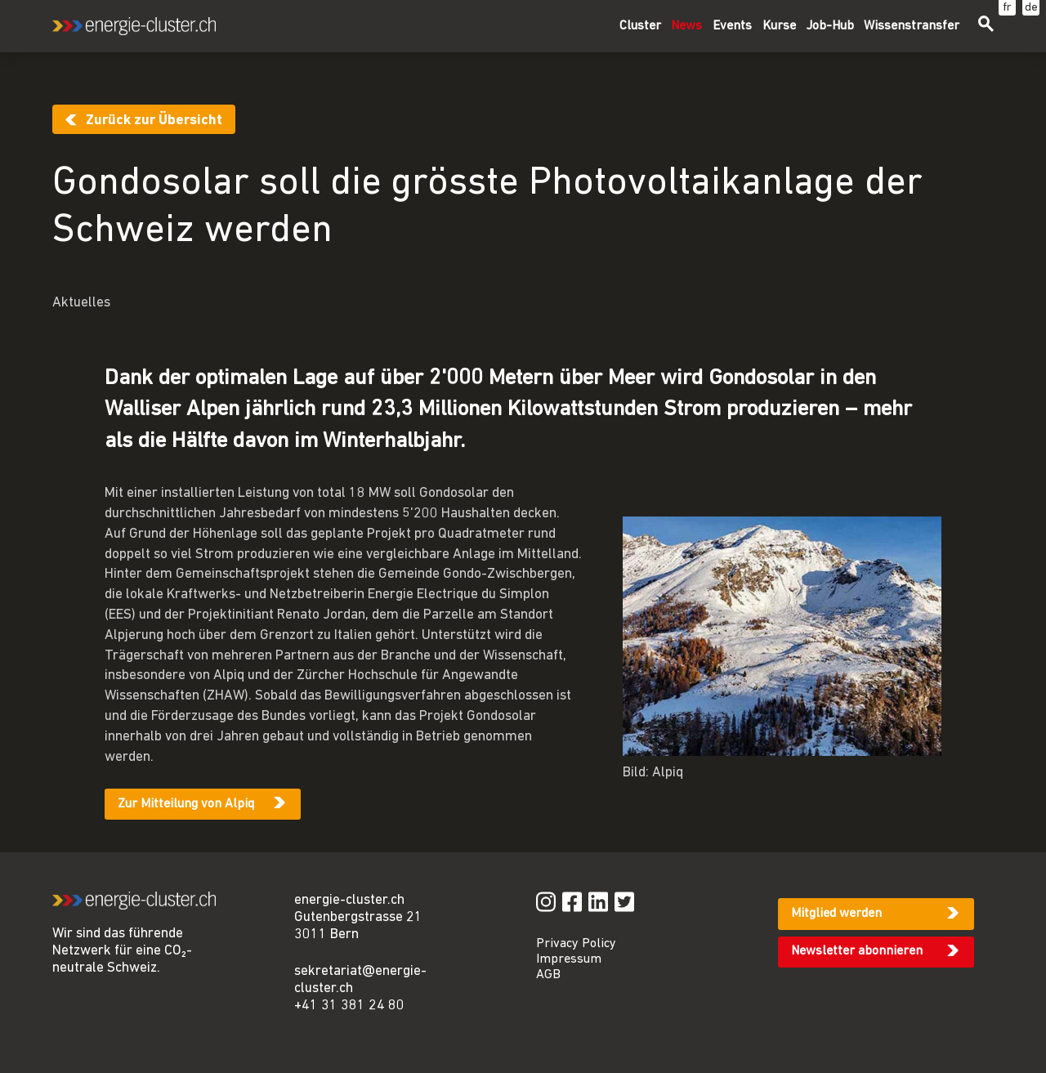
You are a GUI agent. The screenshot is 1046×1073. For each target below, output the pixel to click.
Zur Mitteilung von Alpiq (186, 804)
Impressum (568, 959)
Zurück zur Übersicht (154, 120)
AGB (548, 974)
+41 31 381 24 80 (349, 1006)
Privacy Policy (576, 943)
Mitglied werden (836, 913)
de (1031, 8)
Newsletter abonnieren (857, 951)
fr (1007, 8)
